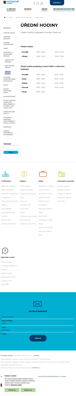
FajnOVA (61, 201)
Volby (41, 224)
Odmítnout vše (28, 390)
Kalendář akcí (25, 220)
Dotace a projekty (46, 227)
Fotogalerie (6, 197)
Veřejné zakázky (26, 190)
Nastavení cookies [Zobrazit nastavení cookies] (58, 376)
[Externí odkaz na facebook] (34, 3)
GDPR (22, 212)
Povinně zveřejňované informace (25, 205)
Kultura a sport (63, 186)
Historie (4, 216)
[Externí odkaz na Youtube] (41, 3)
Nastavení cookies (16, 385)
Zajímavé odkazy (64, 197)
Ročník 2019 (6, 220)
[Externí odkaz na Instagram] (37, 3)
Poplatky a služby (46, 220)
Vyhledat (7, 144)
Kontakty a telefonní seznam (24, 17)
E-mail (4, 327)
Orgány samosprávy (28, 194)
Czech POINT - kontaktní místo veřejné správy (45, 193)
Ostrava (4, 285)
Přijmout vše (12, 390)
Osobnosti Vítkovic (9, 224)
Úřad (22, 197)
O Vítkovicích (6, 181)
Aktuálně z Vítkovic (9, 186)
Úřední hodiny (7, 273)
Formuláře (43, 216)
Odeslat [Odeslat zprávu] (38, 338)
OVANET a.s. (36, 368)
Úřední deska (25, 186)
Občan (41, 181)
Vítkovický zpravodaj (9, 201)
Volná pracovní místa (28, 216)
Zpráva (4, 334)
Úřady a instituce (64, 194)
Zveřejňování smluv (28, 224)
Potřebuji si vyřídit (46, 186)
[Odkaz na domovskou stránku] (4, 17)
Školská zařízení (63, 190)
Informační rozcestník (65, 181)
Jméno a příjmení (7, 320)
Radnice (10, 17)
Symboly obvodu (8, 212)
